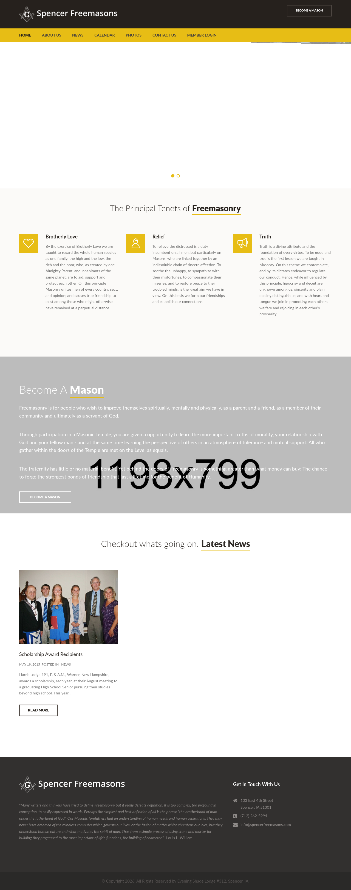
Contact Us (164, 35)
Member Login (202, 35)
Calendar (104, 35)
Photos (133, 35)
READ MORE (38, 716)
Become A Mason (309, 10)
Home (25, 35)
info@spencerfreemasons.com (265, 824)
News (77, 35)
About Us (51, 35)
